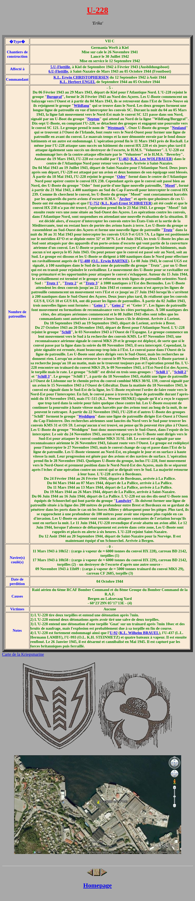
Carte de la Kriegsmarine (23, 654)
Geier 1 (100, 305)
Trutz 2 (70, 283)
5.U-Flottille (60, 67)
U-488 (85, 261)
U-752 (94, 203)
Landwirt (123, 501)
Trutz (168, 230)
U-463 (123, 159)
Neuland (179, 128)
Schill (66, 332)
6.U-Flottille (58, 71)
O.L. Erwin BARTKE (110, 261)
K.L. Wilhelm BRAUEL (139, 633)
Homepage (97, 885)
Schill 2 (180, 372)
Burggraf (54, 97)
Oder (121, 176)
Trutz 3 (91, 283)
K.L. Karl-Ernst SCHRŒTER (126, 203)
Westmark (116, 128)
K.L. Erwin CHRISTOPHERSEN (81, 77)
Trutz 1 (52, 283)
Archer (125, 199)
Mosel (170, 185)
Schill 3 (44, 376)
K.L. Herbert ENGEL (77, 82)
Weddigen (87, 416)
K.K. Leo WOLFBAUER (151, 159)
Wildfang (81, 105)
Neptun (93, 119)
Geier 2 (118, 305)
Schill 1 (162, 372)
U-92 (113, 633)
